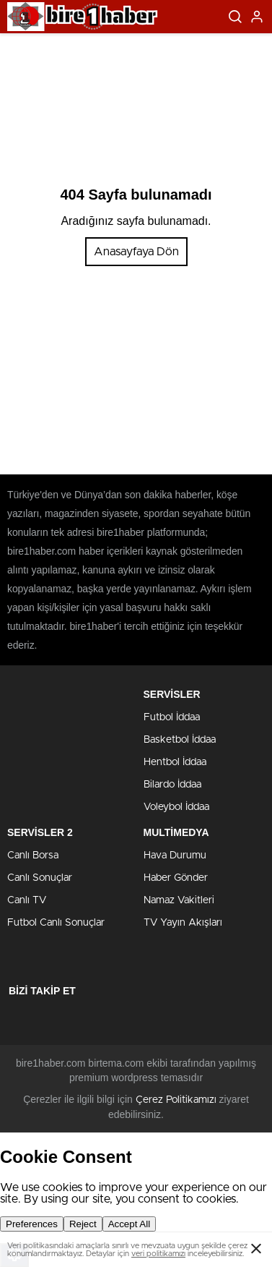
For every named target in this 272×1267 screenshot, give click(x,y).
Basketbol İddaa (180, 740)
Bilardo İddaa (172, 785)
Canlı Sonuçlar (39, 878)
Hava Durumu (175, 855)
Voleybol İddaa (176, 807)
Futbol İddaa (172, 717)
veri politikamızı (158, 1254)
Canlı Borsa (32, 855)
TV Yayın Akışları (183, 923)
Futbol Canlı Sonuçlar (56, 923)
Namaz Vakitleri (179, 900)
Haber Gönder (176, 878)
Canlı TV (26, 900)
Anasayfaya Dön (136, 251)
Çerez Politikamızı (176, 1100)
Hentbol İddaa (175, 762)
